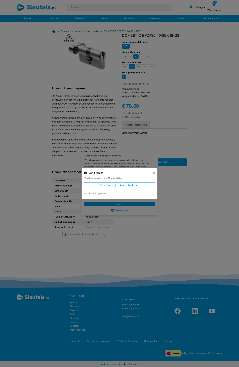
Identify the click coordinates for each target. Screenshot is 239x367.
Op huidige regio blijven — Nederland (119, 185)
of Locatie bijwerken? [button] (95, 193)
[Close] (153, 172)
